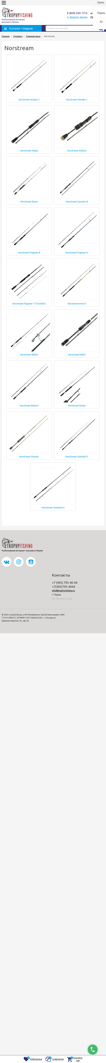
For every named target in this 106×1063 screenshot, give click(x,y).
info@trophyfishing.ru (63, 590)
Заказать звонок (79, 17)
